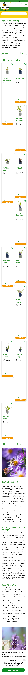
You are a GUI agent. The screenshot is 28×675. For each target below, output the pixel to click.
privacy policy (21, 596)
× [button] (26, 651)
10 (19, 60)
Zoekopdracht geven (10, 522)
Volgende (22, 60)
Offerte (23, 4)
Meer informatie (14, 575)
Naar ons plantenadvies (14, 549)
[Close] (24, 660)
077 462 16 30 (11, 2)
